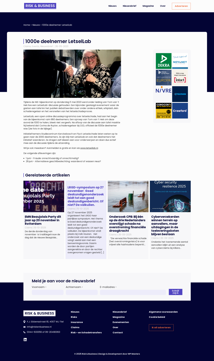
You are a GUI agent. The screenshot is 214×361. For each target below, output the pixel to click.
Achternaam (74, 287)
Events (35, 46)
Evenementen (121, 322)
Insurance (77, 322)
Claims (27, 46)
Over (163, 6)
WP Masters (134, 353)
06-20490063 (52, 332)
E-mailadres (108, 287)
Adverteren (181, 6)
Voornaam (39, 287)
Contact (118, 332)
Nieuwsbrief (129, 6)
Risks (74, 317)
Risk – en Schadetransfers (86, 332)
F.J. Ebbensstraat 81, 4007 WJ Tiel (45, 321)
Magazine (148, 6)
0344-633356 (34, 332)
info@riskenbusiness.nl (39, 326)
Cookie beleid (157, 317)
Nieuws (112, 6)
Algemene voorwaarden (163, 311)
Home (26, 25)
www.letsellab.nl (89, 148)
